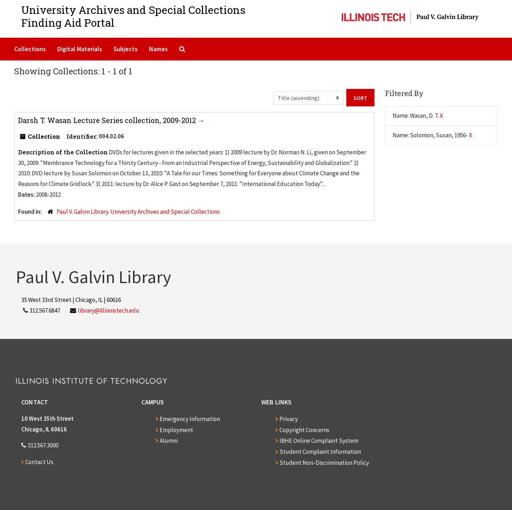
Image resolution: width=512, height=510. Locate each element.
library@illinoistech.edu (108, 310)
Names (158, 49)
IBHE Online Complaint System (318, 441)
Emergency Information (190, 419)
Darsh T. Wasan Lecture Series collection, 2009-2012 (108, 120)
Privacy (288, 419)
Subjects (125, 49)
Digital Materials (79, 49)
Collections (30, 49)
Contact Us (39, 462)
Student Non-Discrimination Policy (324, 463)
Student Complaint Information (320, 452)
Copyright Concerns (304, 430)
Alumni (169, 441)
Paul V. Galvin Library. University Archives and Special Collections (138, 212)
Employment (176, 430)
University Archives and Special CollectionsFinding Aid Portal (133, 16)
